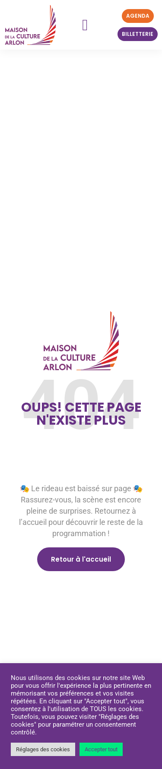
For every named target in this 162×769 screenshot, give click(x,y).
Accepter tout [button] (101, 749)
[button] (85, 25)
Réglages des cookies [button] (43, 749)
